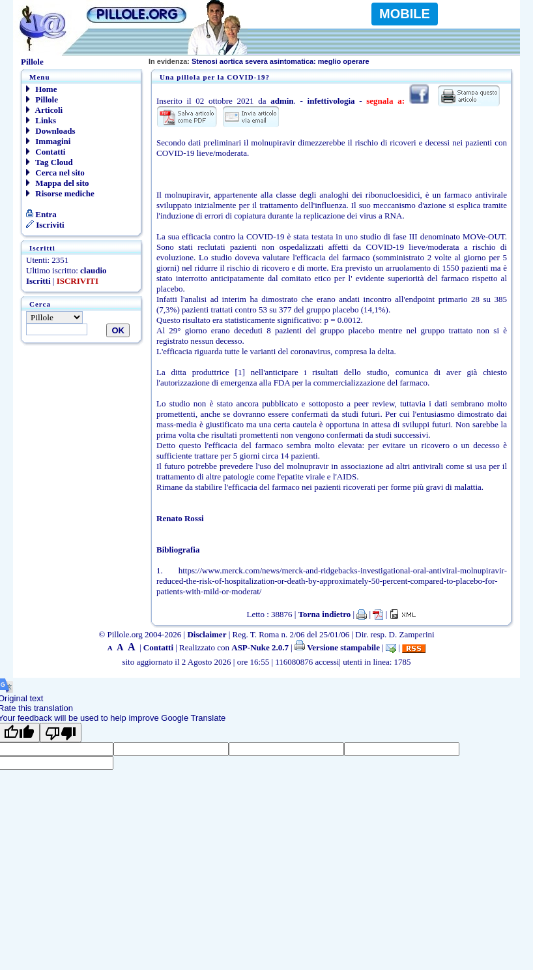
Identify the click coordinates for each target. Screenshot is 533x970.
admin (281, 101)
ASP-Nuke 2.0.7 (260, 647)
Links (41, 120)
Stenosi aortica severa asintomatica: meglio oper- (255, 61)
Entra (41, 214)
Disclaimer (206, 634)
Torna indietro (324, 614)
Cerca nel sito (55, 172)
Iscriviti (45, 225)
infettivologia (331, 101)
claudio (93, 270)
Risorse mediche (60, 193)
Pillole (42, 99)
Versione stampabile (337, 647)
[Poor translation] (60, 732)
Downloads (51, 131)
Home (41, 89)
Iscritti (38, 281)
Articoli (44, 110)
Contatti (45, 152)
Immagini (48, 141)
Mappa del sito (57, 183)
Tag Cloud (49, 162)
